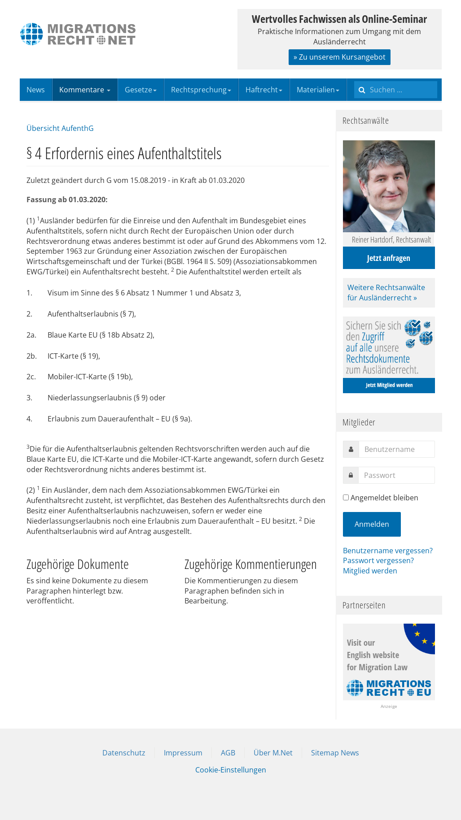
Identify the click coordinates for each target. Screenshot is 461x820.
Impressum (183, 753)
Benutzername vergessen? (388, 550)
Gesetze (141, 90)
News (35, 90)
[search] (395, 89)
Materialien (318, 90)
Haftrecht (264, 90)
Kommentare (84, 90)
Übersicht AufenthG (60, 128)
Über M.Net (273, 753)
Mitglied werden (370, 571)
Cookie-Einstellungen (230, 770)
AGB (228, 753)
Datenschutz (123, 753)
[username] (397, 449)
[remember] (346, 497)
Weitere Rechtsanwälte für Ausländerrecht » (386, 292)
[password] (396, 475)
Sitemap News (335, 753)
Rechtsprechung (201, 90)
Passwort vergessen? (378, 560)
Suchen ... (354, 78)
